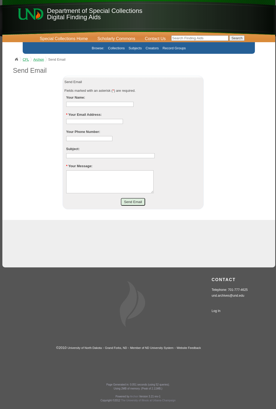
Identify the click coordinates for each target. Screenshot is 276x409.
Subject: (73, 149)
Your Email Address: (84, 115)
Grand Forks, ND (116, 351)
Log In (216, 315)
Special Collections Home (64, 38)
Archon (38, 59)
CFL (26, 59)
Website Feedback (189, 351)
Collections (116, 48)
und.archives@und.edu (228, 299)
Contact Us (155, 38)
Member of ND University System (151, 351)
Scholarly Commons (116, 38)
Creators (152, 48)
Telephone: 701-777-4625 (230, 294)
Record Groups (174, 48)
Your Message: (79, 166)
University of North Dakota (85, 351)
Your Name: (75, 97)
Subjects (135, 48)
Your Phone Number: (83, 132)
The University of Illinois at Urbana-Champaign (148, 404)
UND (16, 59)
